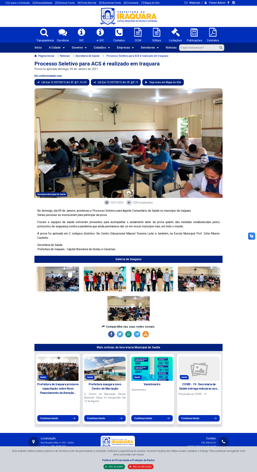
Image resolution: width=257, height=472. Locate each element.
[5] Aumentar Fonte (110, 2)
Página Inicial (44, 55)
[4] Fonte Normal (87, 2)
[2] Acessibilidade (42, 2)
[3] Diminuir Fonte (65, 2)
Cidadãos (102, 47)
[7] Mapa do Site (150, 2)
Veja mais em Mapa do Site (165, 82)
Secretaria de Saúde (86, 55)
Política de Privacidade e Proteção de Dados (128, 460)
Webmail (194, 2)
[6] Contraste (131, 2)
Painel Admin (216, 2)
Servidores (150, 47)
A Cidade (57, 47)
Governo (79, 47)
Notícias (171, 47)
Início (38, 47)
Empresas (125, 47)
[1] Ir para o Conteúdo (18, 2)
